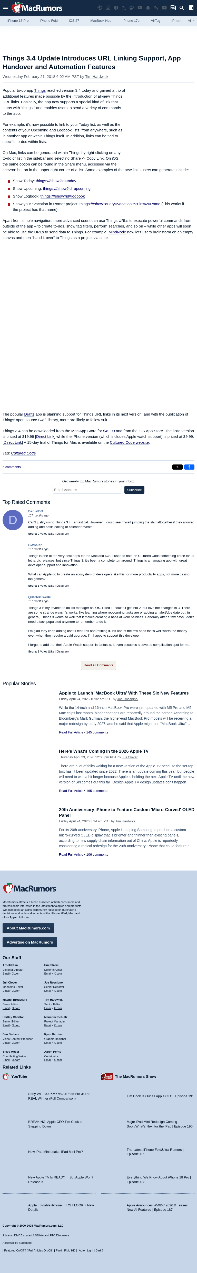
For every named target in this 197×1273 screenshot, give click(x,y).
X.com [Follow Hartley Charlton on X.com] (16, 1025)
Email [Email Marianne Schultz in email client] (48, 1025)
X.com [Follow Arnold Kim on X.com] (16, 973)
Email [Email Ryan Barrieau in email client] (48, 1042)
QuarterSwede (39, 597)
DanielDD (35, 511)
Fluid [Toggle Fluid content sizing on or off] (59, 1250)
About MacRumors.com (28, 928)
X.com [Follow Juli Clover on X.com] (16, 990)
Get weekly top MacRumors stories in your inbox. (98, 481)
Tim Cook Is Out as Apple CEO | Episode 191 (160, 1096)
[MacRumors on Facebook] (116, 8)
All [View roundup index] (191, 21)
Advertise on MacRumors (30, 942)
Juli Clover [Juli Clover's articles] (10, 982)
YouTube (19, 1076)
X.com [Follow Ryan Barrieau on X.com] (58, 1042)
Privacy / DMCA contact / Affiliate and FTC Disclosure (36, 1235)
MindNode (117, 232)
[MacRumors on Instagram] (108, 8)
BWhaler (35, 545)
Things (40, 90)
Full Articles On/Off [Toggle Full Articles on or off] (40, 1250)
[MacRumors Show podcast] (99, 8)
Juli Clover (129, 757)
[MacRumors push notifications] (148, 8)
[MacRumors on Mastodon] (131, 8)
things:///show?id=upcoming (67, 188)
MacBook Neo (101, 21)
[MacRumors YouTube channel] (139, 8)
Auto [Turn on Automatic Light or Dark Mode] (82, 1250)
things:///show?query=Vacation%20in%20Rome (120, 204)
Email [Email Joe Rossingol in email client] (48, 990)
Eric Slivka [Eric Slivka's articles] (51, 965)
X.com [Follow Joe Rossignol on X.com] (58, 990)
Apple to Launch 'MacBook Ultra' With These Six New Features (124, 693)
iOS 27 (74, 21)
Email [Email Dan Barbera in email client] (6, 1042)
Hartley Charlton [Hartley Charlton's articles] (14, 1017)
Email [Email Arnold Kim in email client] (6, 973)
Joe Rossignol (127, 699)
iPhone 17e (131, 21)
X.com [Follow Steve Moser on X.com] (16, 1059)
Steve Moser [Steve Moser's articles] (11, 1051)
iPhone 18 (179, 21)
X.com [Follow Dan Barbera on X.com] (16, 1042)
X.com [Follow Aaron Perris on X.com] (58, 1059)
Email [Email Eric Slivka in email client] (48, 973)
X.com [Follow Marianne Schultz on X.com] (58, 1025)
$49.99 (109, 431)
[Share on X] (177, 467)
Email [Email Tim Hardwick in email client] (48, 1008)
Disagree (62, 533)
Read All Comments (98, 665)
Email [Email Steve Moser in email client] (6, 1059)
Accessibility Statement (17, 1242)
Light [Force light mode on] (90, 1250)
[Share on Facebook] (189, 467)
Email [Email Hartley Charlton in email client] (6, 1025)
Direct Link (45, 436)
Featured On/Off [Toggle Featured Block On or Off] (14, 1250)
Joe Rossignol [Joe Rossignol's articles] (54, 982)
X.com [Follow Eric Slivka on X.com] (58, 973)
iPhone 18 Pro (17, 21)
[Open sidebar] (191, 8)
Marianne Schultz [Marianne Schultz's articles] (55, 1017)
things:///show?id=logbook (63, 196)
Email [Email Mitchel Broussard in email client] (6, 1008)
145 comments (97, 732)
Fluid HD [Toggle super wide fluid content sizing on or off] (69, 1250)
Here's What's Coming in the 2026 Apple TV (104, 751)
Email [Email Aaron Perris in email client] (48, 1059)
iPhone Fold (48, 21)
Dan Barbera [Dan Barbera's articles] (11, 1034)
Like (51, 533)
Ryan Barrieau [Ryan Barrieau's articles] (54, 1034)
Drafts (29, 414)
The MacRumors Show (135, 1076)
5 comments (12, 467)
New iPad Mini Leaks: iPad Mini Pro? (55, 1152)
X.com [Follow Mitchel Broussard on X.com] (16, 1008)
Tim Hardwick (96, 76)
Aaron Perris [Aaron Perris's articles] (52, 1051)
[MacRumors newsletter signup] (164, 8)
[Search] (183, 8)
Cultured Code (23, 453)
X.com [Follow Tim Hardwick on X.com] (58, 1008)
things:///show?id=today (56, 181)
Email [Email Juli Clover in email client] (6, 990)
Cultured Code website (129, 442)
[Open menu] (6, 8)
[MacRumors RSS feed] (156, 8)
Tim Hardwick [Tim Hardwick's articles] (53, 999)
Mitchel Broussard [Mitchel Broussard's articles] (15, 999)
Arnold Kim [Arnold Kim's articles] (10, 965)
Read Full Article (71, 732)
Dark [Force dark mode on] (98, 1250)
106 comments (97, 854)
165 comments (97, 791)
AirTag (155, 21)
